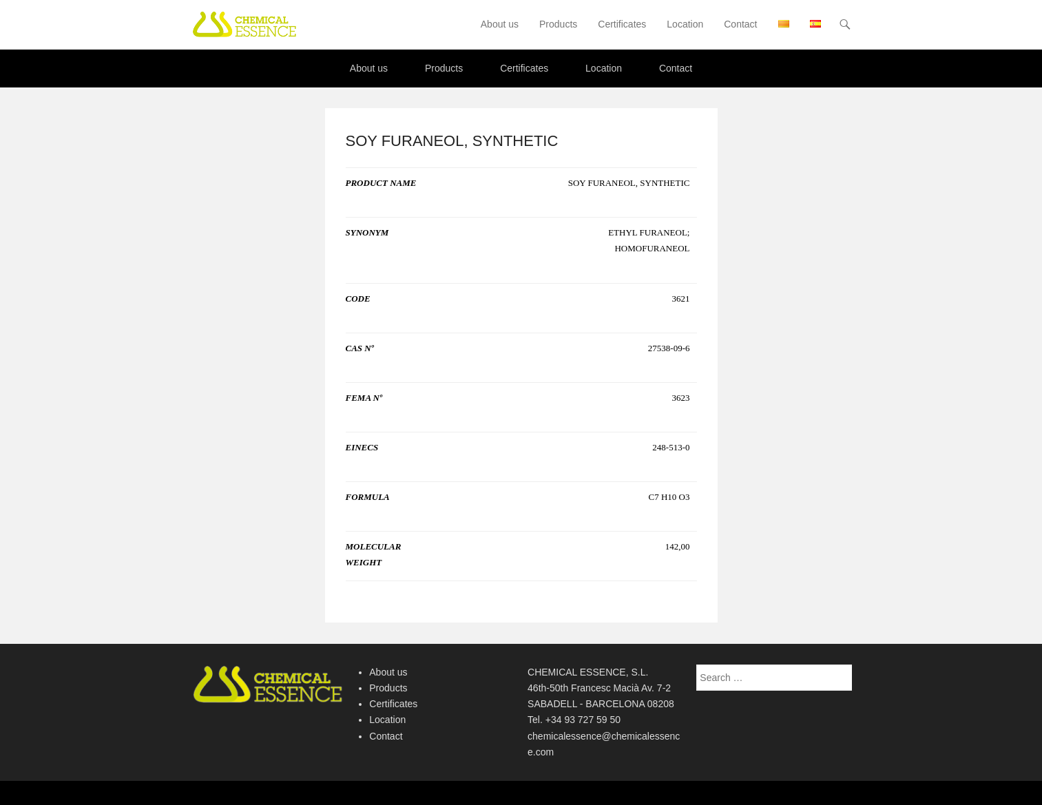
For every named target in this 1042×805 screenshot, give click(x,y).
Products (558, 24)
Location (685, 24)
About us (500, 24)
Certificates (622, 24)
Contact (740, 24)
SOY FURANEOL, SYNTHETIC (452, 140)
